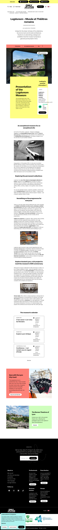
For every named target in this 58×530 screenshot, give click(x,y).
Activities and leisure (21, 11)
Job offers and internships (13, 475)
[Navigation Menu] (9, 6)
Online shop (12, 1)
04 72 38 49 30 (42, 100)
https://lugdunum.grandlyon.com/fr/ (45, 102)
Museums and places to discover (35, 11)
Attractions (44, 1)
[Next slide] (42, 46)
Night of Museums (20, 251)
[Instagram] (14, 490)
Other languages (11, 480)
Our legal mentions (11, 482)
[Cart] (45, 6)
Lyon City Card (34, 1)
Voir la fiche (42, 112)
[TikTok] (23, 490)
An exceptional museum (29, 46)
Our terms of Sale (11, 478)
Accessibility (10, 477)
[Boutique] (40, 6)
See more (29, 360)
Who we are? (10, 473)
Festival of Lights (24, 250)
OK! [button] (21, 527)
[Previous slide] (40, 46)
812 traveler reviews (44, 107)
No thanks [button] (4, 527)
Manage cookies (42, 528)
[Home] (29, 6)
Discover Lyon (10, 11)
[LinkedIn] (18, 490)
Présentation (17, 46)
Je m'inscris (33, 458)
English (47, 510)
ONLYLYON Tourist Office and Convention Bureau (27, 528)
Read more (33, 484)
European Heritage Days (19, 248)
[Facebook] (9, 490)
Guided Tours (23, 1)
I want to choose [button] (12, 527)
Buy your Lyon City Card (15, 394)
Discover (35, 425)
